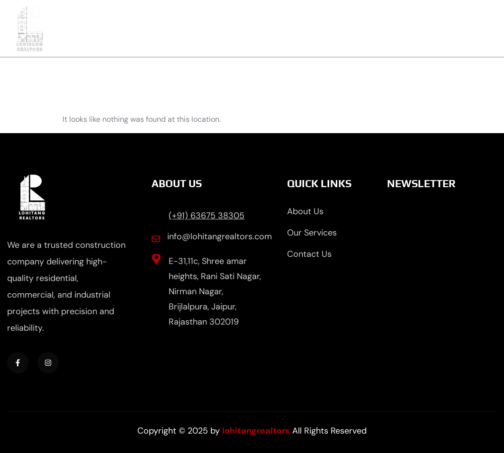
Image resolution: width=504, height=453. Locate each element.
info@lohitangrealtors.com (219, 236)
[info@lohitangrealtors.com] (156, 239)
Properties (349, 28)
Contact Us (465, 28)
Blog (406, 28)
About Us (225, 28)
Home (168, 28)
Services (285, 28)
